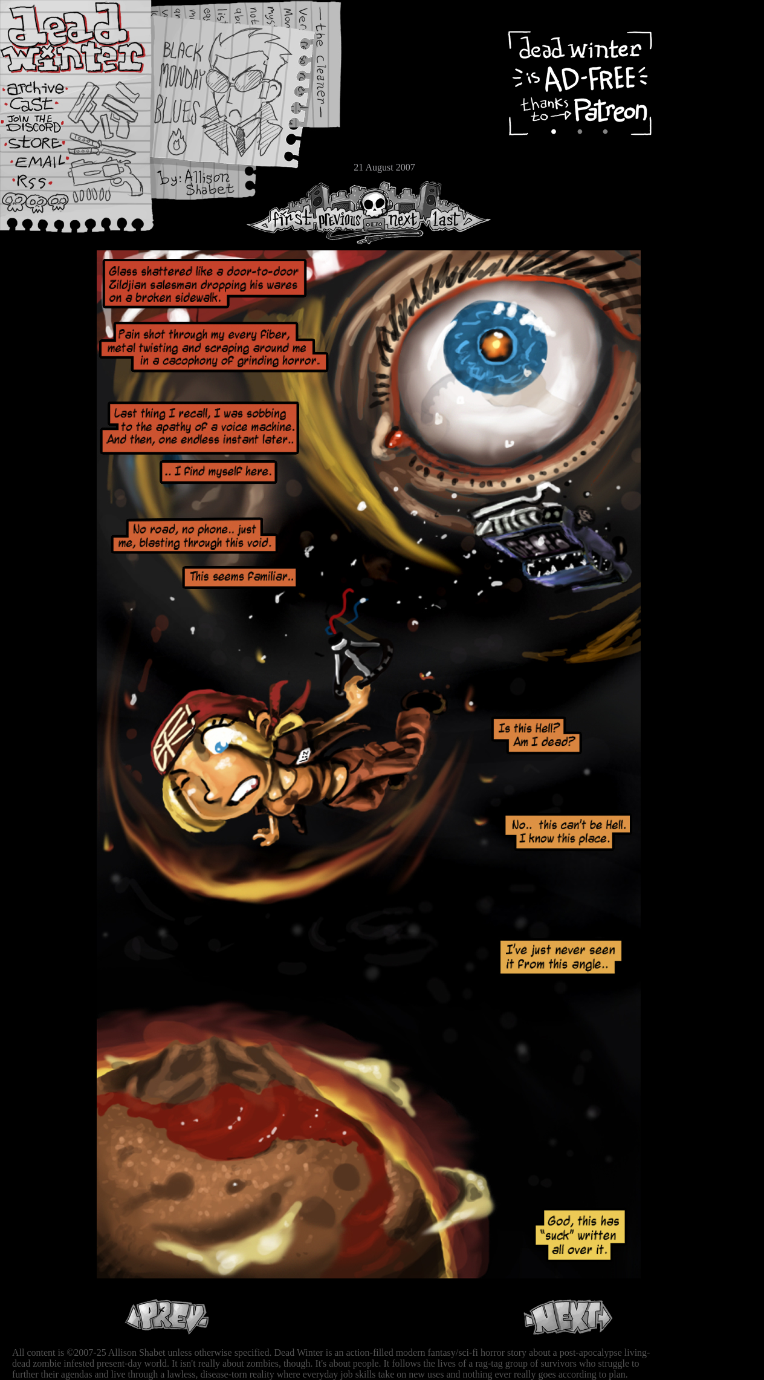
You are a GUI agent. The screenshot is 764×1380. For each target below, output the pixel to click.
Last (458, 212)
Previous (344, 212)
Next (399, 212)
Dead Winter (90, 38)
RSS (45, 188)
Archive (45, 86)
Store (45, 146)
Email (45, 166)
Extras (45, 127)
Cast (45, 107)
